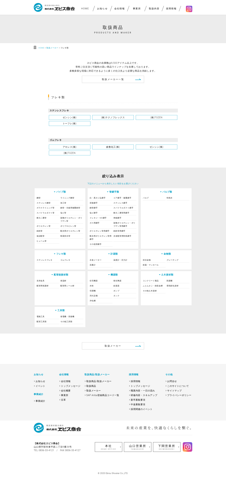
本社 (108, 447)
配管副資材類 (61, 274)
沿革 (63, 399)
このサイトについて (178, 386)
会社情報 (119, 8)
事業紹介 (40, 401)
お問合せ (172, 381)
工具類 (61, 310)
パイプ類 (61, 191)
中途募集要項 (138, 404)
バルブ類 (167, 191)
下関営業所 (166, 447)
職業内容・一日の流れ (143, 390)
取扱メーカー (113, 346)
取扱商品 (91, 386)
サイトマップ (174, 390)
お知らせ (102, 8)
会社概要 (66, 390)
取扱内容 (154, 8)
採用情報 (171, 8)
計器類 (114, 253)
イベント (40, 386)
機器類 (114, 274)
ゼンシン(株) (70, 117)
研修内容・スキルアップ (144, 395)
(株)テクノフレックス (113, 117)
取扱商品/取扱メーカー (99, 381)
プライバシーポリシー (179, 395)
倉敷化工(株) (113, 147)
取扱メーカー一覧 (113, 79)
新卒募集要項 (138, 399)
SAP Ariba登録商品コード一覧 (102, 395)
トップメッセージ (70, 386)
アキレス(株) (70, 147)
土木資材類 (167, 274)
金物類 (167, 253)
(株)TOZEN (156, 117)
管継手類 (114, 191)
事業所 (137, 8)
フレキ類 (61, 253)
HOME (85, 8)
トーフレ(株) (70, 123)
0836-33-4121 (46, 450)
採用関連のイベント (141, 409)
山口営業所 (137, 447)
